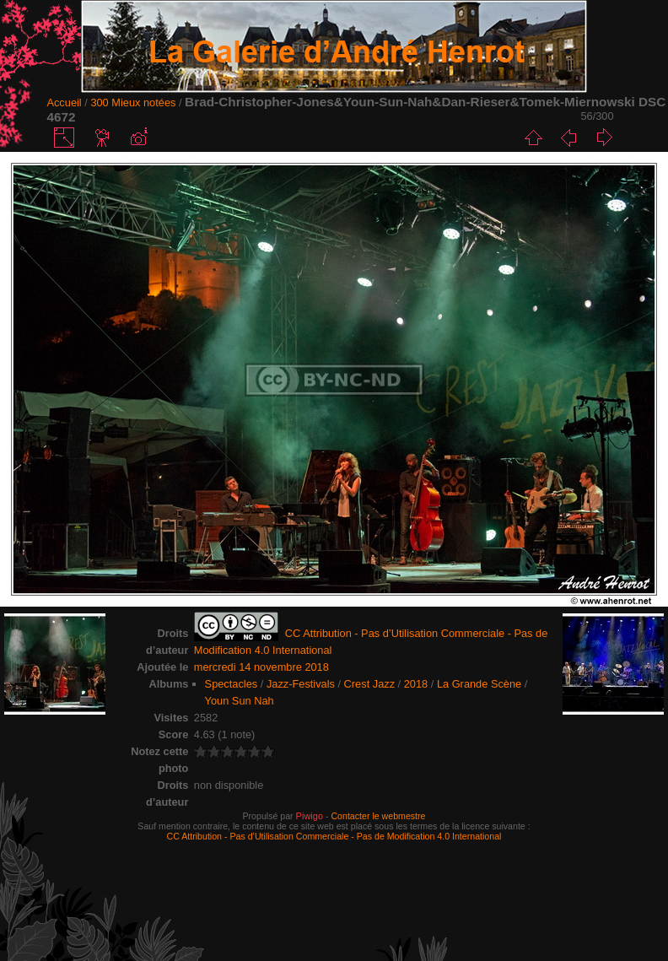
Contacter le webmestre (378, 816)
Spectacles (231, 684)
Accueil (63, 102)
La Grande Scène (479, 684)
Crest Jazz (369, 684)
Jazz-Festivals (301, 684)
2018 (416, 684)
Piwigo (309, 816)
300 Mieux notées (132, 102)
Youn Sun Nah (239, 700)
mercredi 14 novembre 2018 (261, 667)
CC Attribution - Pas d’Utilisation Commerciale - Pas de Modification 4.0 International (334, 836)
